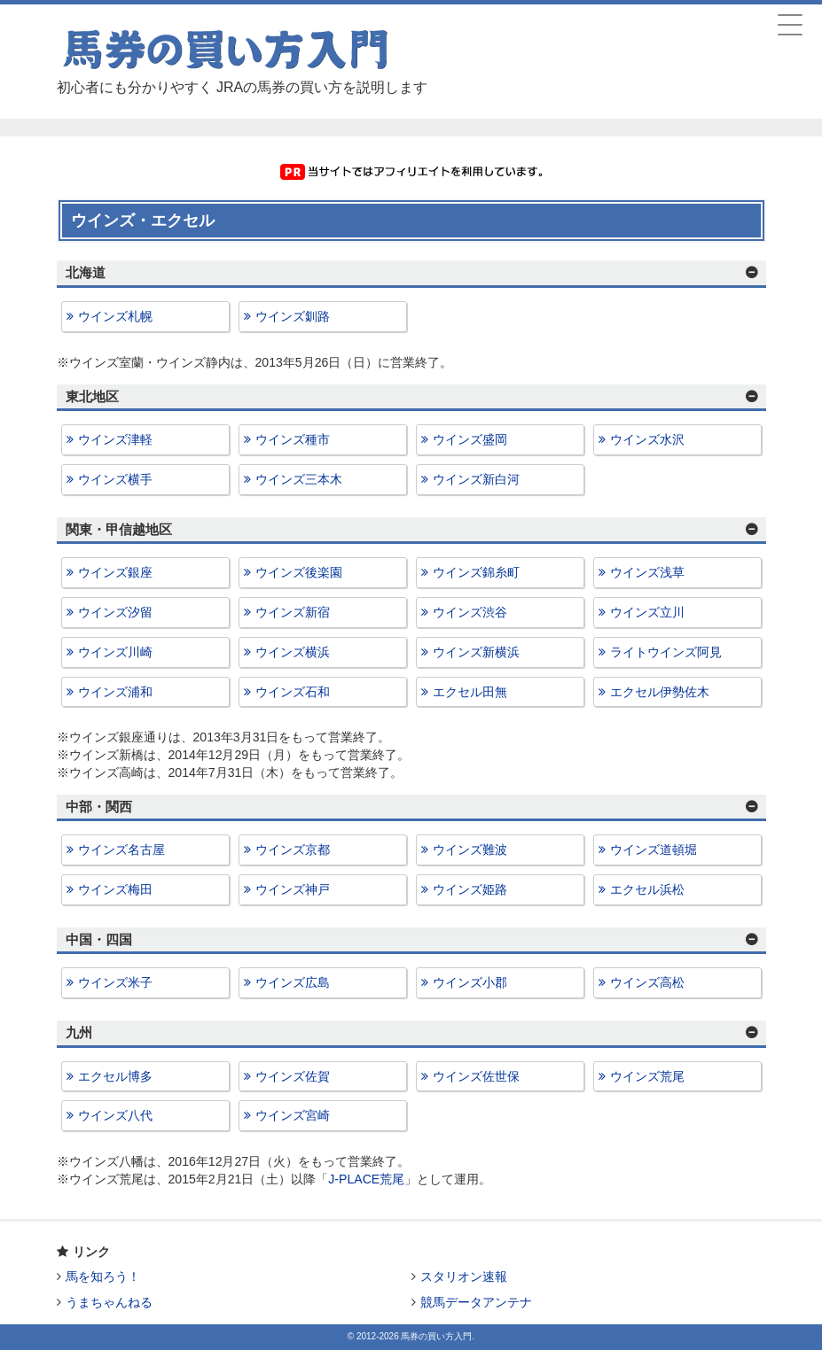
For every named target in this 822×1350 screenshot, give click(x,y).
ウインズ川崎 (115, 652)
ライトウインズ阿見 (666, 652)
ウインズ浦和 (115, 692)
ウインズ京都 (292, 849)
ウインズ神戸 (292, 889)
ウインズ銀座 (115, 572)
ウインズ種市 (292, 439)
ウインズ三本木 (298, 479)
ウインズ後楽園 (298, 572)
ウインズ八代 (115, 1115)
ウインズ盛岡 (470, 439)
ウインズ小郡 (470, 982)
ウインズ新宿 (292, 612)
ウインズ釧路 (292, 316)
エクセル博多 (115, 1076)
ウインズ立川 (647, 612)
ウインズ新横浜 (476, 652)
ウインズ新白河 (476, 479)
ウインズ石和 (292, 692)
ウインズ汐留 (115, 612)
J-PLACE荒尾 (366, 1179)
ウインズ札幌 (115, 316)
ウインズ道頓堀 (653, 849)
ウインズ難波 (470, 849)
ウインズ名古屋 (121, 849)
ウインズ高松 (647, 982)
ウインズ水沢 (647, 439)
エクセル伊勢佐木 (659, 692)
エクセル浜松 (647, 889)
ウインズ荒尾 (647, 1076)
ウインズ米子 (115, 982)
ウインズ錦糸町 (476, 572)
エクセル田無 (470, 692)
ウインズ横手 (115, 479)
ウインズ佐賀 (292, 1076)
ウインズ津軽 (115, 439)
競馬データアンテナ (476, 1302)
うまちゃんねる (109, 1302)
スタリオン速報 (463, 1276)
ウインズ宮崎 (292, 1115)
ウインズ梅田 (115, 889)
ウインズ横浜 (292, 652)
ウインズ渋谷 (470, 612)
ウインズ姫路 (470, 889)
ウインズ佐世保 (476, 1076)
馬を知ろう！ (103, 1276)
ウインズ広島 (292, 982)
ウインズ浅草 (647, 572)
